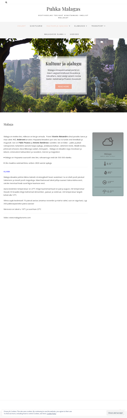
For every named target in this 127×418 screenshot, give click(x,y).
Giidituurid (36, 26)
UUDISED (74, 34)
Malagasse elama (54, 34)
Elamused (79, 26)
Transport (97, 26)
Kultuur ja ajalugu (57, 26)
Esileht (22, 26)
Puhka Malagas (63, 9)
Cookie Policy (51, 414)
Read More (63, 86)
